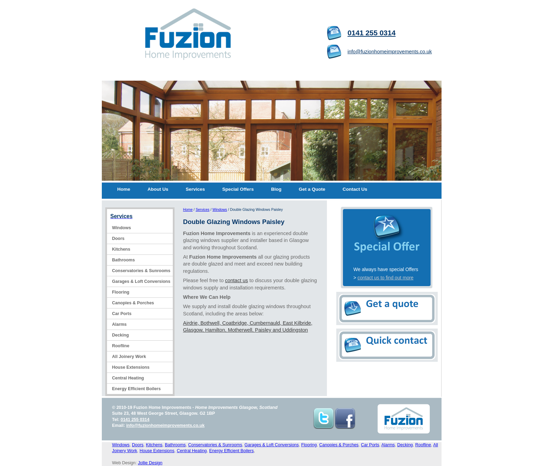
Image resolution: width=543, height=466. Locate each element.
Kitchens (121, 249)
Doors (118, 238)
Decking (120, 335)
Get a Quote (312, 189)
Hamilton (215, 330)
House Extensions (131, 367)
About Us (158, 189)
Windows (121, 227)
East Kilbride (297, 323)
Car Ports (122, 313)
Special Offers (238, 189)
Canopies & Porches (133, 303)
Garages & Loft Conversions (141, 281)
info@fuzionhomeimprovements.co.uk (390, 51)
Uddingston (295, 330)
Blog (276, 189)
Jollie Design (150, 462)
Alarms (119, 324)
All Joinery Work (129, 356)
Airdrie (190, 323)
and (276, 330)
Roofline (121, 345)
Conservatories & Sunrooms (141, 270)
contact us (236, 280)
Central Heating (128, 378)
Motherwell (240, 330)
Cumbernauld (265, 323)
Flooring (121, 292)
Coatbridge (234, 323)
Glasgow (193, 330)
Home (124, 189)
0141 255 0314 (372, 33)
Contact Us (354, 189)
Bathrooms (123, 260)
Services (195, 189)
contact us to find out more (385, 277)
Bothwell (210, 323)
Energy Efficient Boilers (136, 388)
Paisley (263, 330)
